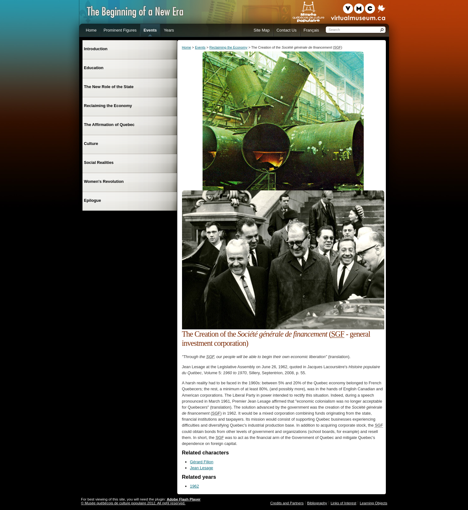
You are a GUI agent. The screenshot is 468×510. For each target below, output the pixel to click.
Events (200, 47)
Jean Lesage (201, 467)
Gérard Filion (201, 461)
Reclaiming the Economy (228, 47)
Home (186, 47)
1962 (194, 486)
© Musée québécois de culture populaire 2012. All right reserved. (133, 503)
